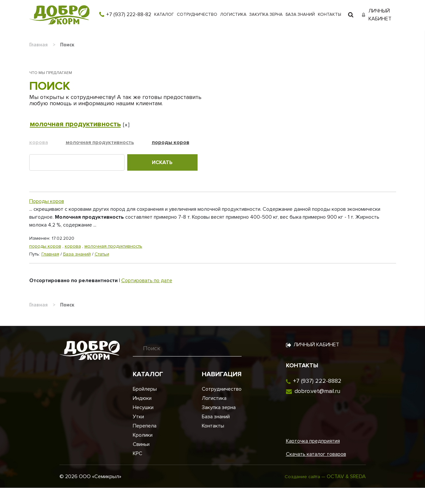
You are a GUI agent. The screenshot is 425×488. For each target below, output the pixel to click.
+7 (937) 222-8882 (317, 380)
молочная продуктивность (75, 124)
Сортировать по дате (146, 280)
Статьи (102, 254)
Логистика (233, 14)
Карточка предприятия (313, 441)
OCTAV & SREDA (346, 476)
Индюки (142, 398)
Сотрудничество (197, 14)
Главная (50, 254)
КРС (137, 453)
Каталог (164, 14)
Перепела (144, 426)
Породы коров (46, 201)
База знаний (300, 14)
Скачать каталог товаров (316, 454)
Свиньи (141, 444)
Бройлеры (145, 389)
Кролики (143, 435)
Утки (138, 416)
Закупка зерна (266, 14)
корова (38, 142)
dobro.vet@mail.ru (317, 391)
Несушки (143, 407)
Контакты (329, 14)
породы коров (170, 142)
